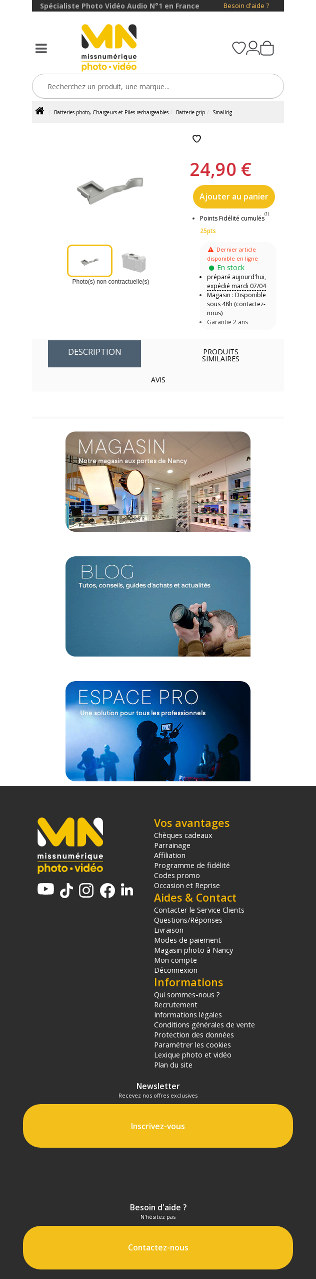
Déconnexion (176, 970)
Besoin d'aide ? (246, 6)
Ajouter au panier (234, 196)
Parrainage (172, 845)
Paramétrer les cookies (192, 1044)
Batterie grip (190, 112)
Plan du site (173, 1064)
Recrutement (176, 1004)
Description (95, 351)
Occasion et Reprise (187, 885)
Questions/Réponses (188, 920)
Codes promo (177, 875)
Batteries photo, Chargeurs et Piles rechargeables (111, 112)
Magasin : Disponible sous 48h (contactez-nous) (236, 304)
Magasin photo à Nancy (193, 950)
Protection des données (194, 1034)
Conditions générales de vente (204, 1024)
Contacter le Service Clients (199, 910)
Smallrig (222, 112)
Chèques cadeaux (183, 835)
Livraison (169, 930)
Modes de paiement (187, 940)
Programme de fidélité (192, 865)
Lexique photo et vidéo (193, 1054)
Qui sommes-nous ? (187, 994)
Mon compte (175, 960)
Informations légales (188, 1014)
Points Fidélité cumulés (232, 218)
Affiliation (170, 855)
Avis (158, 379)
